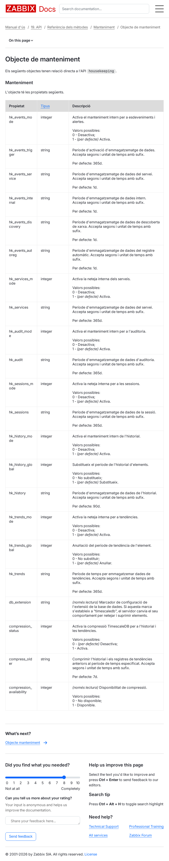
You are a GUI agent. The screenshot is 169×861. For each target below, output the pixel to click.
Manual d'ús (15, 27)
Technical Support (104, 826)
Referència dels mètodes (67, 27)
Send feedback (21, 836)
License (90, 854)
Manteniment (104, 27)
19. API (36, 27)
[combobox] (105, 9)
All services (98, 835)
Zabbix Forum (140, 835)
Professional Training (146, 826)
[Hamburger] (159, 8)
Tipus (45, 105)
